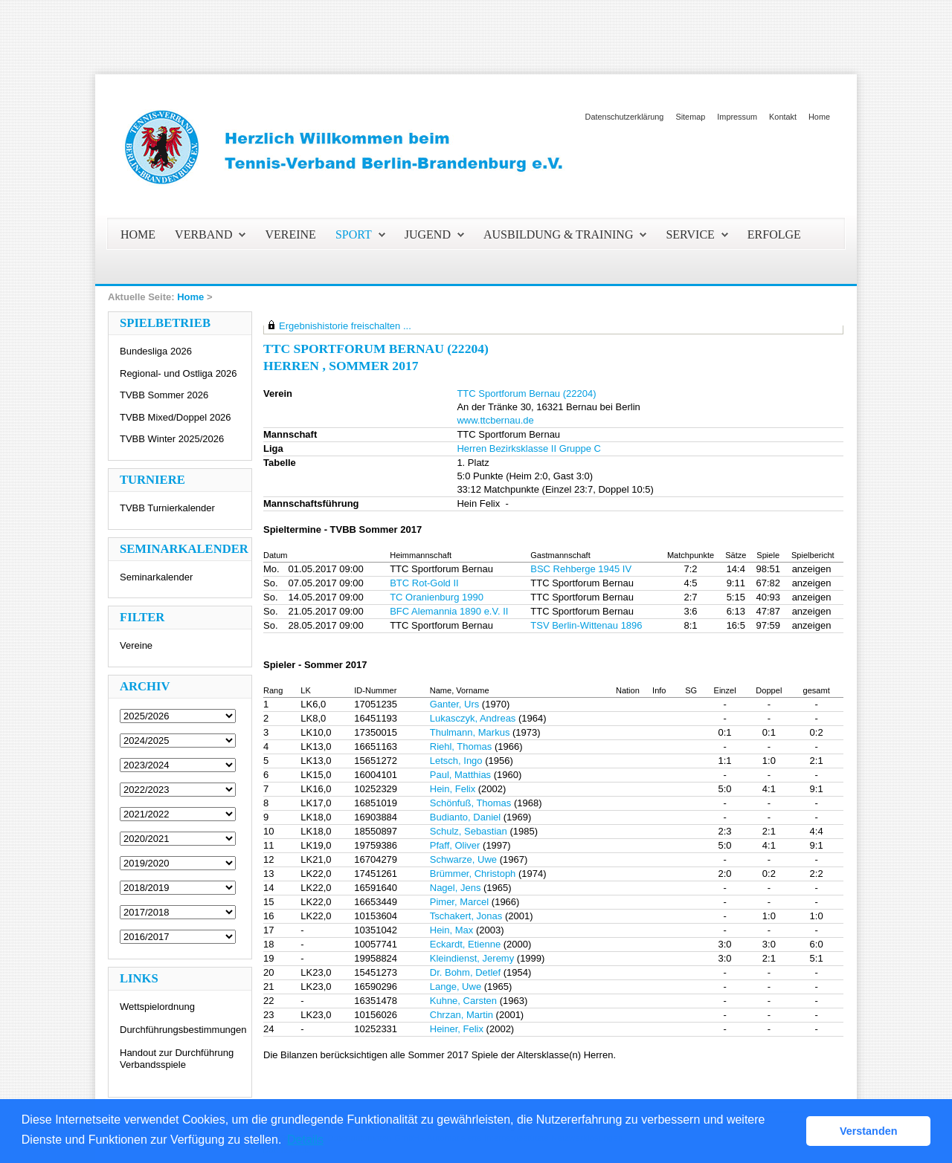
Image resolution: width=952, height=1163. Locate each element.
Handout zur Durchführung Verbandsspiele (177, 1058)
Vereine (136, 645)
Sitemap (690, 116)
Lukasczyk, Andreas (473, 718)
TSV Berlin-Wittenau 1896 (586, 625)
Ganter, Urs (454, 704)
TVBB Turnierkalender (167, 508)
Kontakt (783, 116)
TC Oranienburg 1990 (436, 597)
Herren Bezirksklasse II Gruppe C (529, 448)
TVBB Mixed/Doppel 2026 (175, 417)
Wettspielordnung (157, 1006)
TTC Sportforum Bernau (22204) (526, 393)
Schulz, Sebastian (468, 831)
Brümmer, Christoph (473, 873)
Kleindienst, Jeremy (472, 958)
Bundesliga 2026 (156, 351)
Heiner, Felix (456, 1028)
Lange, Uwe (455, 986)
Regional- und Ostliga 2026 (178, 373)
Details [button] (305, 1139)
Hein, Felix (452, 788)
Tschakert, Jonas (466, 915)
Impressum (737, 116)
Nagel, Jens (455, 887)
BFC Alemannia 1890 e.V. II (449, 611)
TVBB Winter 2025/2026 (172, 438)
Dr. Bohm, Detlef (465, 972)
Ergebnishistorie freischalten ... (345, 325)
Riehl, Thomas (461, 746)
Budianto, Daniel (465, 817)
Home (819, 116)
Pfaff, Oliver (455, 845)
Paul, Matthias (460, 774)
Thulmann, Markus (470, 732)
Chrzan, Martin (461, 1014)
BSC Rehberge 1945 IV (580, 568)
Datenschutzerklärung (624, 116)
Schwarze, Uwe (463, 859)
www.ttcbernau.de (495, 420)
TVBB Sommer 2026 (164, 395)
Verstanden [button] (869, 1131)
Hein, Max (452, 930)
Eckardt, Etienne (465, 944)
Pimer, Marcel (459, 901)
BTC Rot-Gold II (424, 583)
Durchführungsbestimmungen (183, 1029)
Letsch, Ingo (456, 760)
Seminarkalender (156, 577)
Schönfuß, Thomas (471, 803)
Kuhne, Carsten (463, 1000)
